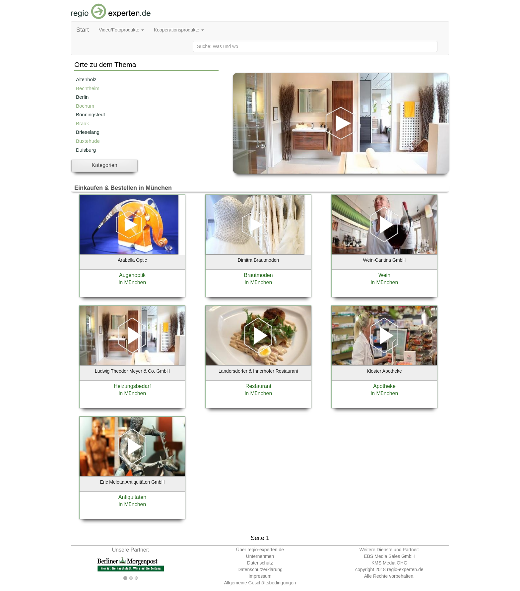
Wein (384, 275)
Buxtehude (88, 141)
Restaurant (258, 386)
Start (82, 30)
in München (132, 282)
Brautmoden (258, 275)
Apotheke (384, 386)
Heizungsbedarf (132, 386)
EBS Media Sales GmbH (389, 556)
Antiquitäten (132, 497)
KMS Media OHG (389, 562)
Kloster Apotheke (384, 371)
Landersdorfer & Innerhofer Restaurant (258, 371)
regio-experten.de (405, 569)
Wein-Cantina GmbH (384, 260)
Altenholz (86, 79)
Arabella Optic (132, 260)
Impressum (259, 576)
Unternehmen (260, 556)
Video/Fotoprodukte (121, 29)
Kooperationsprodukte (179, 29)
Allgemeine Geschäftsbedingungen (260, 582)
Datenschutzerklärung (260, 569)
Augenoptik (132, 275)
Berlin (82, 97)
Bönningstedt (90, 114)
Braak (82, 123)
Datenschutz (260, 562)
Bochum (85, 106)
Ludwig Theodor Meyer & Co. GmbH (132, 371)
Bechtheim (87, 88)
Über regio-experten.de (260, 549)
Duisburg (86, 150)
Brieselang (87, 132)
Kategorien (104, 165)
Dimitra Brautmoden (258, 260)
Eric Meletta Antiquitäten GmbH (132, 482)
